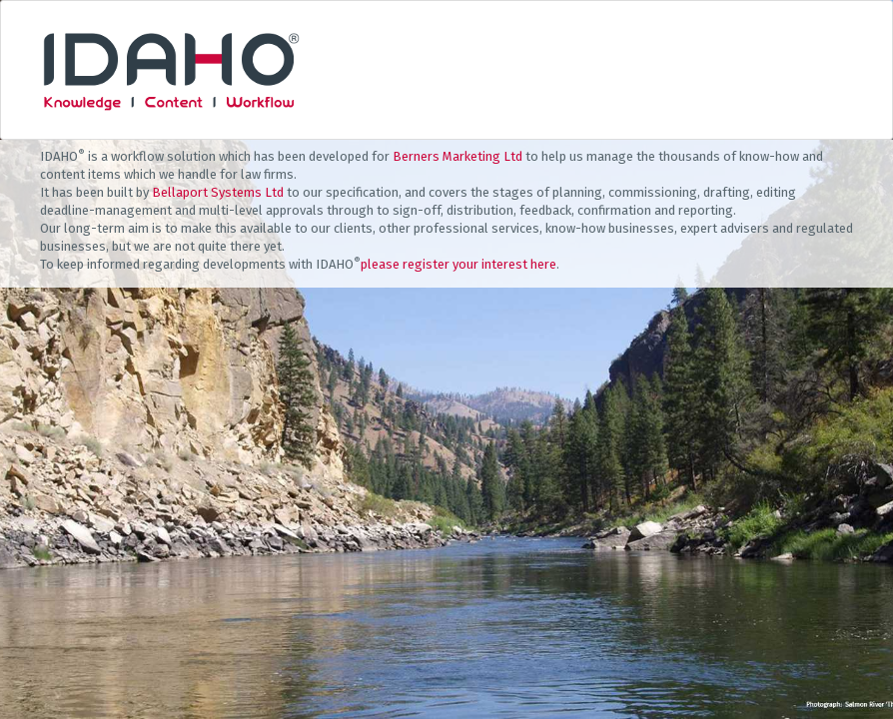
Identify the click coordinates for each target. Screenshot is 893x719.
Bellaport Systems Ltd (218, 192)
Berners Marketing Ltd (457, 156)
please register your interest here (458, 264)
